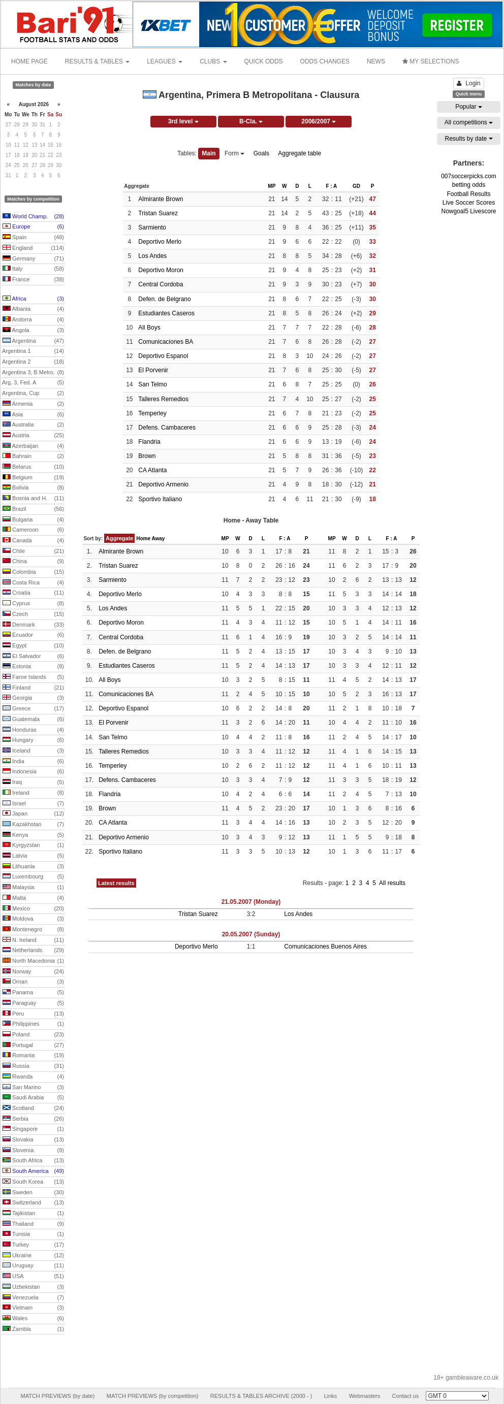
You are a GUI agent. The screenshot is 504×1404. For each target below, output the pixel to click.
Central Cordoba (160, 284)
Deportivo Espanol (163, 356)
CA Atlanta (152, 470)
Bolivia (33, 488)
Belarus (33, 467)
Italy (33, 269)
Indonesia (33, 772)
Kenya (33, 835)
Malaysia (33, 888)
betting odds (468, 184)
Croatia (33, 593)
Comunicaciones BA (165, 341)
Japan (33, 814)
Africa (33, 299)
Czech (33, 614)
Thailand (33, 1224)
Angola (33, 330)
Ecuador (33, 635)
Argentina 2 (33, 362)
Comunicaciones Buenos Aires (325, 946)
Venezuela (33, 1298)
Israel (33, 804)
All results (392, 883)
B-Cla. (251, 121)
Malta (33, 898)
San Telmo (152, 384)
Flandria (149, 441)
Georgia (33, 698)
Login (468, 83)
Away (158, 538)
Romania (33, 1056)
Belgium (33, 478)
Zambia (33, 1329)
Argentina (33, 341)
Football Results (468, 194)
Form (234, 153)
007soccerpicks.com (468, 176)
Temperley (152, 413)
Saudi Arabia (33, 1098)
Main (208, 153)
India (33, 762)
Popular (468, 106)
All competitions (469, 122)
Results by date (468, 138)
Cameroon (33, 530)
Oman (33, 982)
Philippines (33, 1024)
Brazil (33, 509)
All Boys (149, 327)
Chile (33, 551)
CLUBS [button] (213, 61)
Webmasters (365, 1396)
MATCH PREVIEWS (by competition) (153, 1396)
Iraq (33, 782)
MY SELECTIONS (430, 61)
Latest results (116, 883)
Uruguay (33, 1266)
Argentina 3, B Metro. (33, 373)
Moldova (33, 919)
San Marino (33, 1088)
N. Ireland (33, 940)
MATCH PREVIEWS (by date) (57, 1396)
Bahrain (33, 456)
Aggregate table (299, 153)
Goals (261, 153)
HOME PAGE (29, 61)
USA (33, 1276)
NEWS (376, 61)
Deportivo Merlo (159, 241)
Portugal (33, 1045)
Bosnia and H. (33, 499)
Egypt (33, 646)
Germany (33, 259)
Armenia (33, 404)
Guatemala (33, 719)
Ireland (33, 793)
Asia (33, 415)
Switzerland (33, 1203)
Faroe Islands (33, 677)
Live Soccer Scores (469, 202)
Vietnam (33, 1308)
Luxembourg (33, 877)
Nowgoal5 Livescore (468, 211)
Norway (33, 972)
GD (356, 186)
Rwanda (33, 1077)
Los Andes (152, 255)
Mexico (33, 909)
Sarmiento (152, 227)
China (33, 562)
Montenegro (33, 930)
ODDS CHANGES (325, 61)
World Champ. (33, 217)
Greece (33, 709)
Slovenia (33, 1151)
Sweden (33, 1193)
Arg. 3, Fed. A (33, 383)
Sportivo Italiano (160, 499)
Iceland (33, 751)
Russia (33, 1066)
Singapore (33, 1129)
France (33, 280)
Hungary (33, 740)
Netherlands (33, 950)
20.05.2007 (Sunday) (251, 934)
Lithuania (33, 867)
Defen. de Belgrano (164, 299)
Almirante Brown (160, 199)
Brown (146, 456)
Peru (33, 1014)
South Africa (33, 1161)
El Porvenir (153, 370)
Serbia (33, 1119)
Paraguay (33, 1003)
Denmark (33, 625)
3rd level (183, 121)
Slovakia (33, 1140)
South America (33, 1171)
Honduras (33, 730)
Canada (33, 541)
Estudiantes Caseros (166, 313)
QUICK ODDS (263, 61)
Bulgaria (33, 520)
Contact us (405, 1396)
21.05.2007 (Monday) (251, 901)
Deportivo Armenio (163, 484)
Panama (33, 993)
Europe (33, 227)
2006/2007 (318, 121)
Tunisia (33, 1234)
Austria (33, 436)
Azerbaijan (33, 446)
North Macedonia (33, 961)
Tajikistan (33, 1214)
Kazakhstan (33, 825)
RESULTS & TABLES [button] (97, 61)
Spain (33, 238)
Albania (33, 309)
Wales (33, 1319)
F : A (331, 186)
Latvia (33, 856)
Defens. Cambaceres (167, 427)
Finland (33, 688)
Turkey (33, 1245)
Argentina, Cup (33, 393)
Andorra (33, 320)
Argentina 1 (33, 351)
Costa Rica (33, 583)
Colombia (33, 572)
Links (330, 1396)
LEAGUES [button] (164, 61)
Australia (33, 425)
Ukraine (33, 1256)
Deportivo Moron (160, 270)
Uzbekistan (33, 1287)
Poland (33, 1035)
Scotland (33, 1108)
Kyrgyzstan (33, 845)
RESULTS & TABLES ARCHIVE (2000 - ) (261, 1396)
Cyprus (33, 604)
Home (143, 538)
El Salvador (33, 656)
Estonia (33, 667)
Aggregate (119, 538)
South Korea (33, 1182)
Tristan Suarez (158, 213)
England (33, 248)
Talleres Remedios (163, 399)
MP (271, 186)
